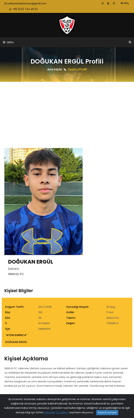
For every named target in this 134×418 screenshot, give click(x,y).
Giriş (125, 3)
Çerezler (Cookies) (56, 412)
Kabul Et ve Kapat (107, 412)
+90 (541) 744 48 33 (24, 9)
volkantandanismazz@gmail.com (26, 3)
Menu (8, 42)
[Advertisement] (67, 108)
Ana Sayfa (54, 70)
